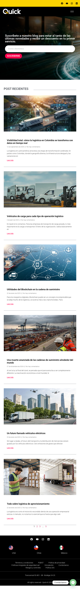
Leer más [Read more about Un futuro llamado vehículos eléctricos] (10, 451)
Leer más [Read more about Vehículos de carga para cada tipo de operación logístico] (10, 237)
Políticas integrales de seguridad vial (26, 569)
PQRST (41, 566)
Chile (39, 556)
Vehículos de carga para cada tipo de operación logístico (35, 219)
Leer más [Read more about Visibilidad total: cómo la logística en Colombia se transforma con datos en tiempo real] (10, 164)
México (64, 556)
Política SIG (50, 571)
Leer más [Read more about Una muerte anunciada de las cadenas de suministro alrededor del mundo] (10, 381)
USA (14, 556)
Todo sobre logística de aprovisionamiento (28, 507)
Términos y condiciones (24, 566)
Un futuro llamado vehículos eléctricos (26, 436)
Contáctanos (63, 569)
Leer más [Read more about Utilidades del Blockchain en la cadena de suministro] (10, 307)
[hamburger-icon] (72, 11)
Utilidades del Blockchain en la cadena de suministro (33, 293)
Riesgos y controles (33, 571)
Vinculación (49, 569)
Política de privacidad (56, 566)
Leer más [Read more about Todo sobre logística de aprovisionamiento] (10, 522)
